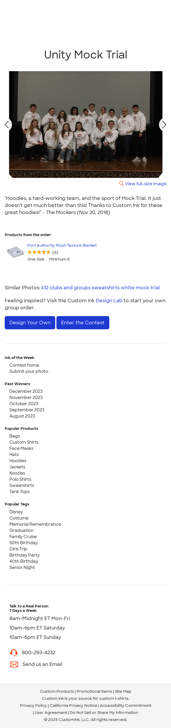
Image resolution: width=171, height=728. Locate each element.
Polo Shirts (20, 479)
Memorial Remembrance (35, 524)
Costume (18, 518)
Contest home (24, 365)
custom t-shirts (113, 698)
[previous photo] (6, 124)
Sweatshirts (21, 485)
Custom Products (57, 691)
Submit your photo (28, 371)
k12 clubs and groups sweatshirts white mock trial (100, 288)
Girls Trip (18, 549)
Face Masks (21, 448)
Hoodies (17, 460)
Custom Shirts (23, 442)
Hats (14, 454)
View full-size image (145, 183)
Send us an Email (42, 664)
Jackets (17, 467)
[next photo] (164, 124)
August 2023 (22, 416)
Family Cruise (23, 536)
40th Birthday (23, 561)
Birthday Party (24, 555)
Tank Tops (19, 491)
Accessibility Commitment (125, 705)
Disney (16, 512)
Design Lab (109, 301)
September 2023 (26, 410)
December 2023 (26, 391)
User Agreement (51, 712)
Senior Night (22, 567)
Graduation (21, 530)
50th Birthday (23, 542)
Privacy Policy (33, 705)
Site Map (123, 691)
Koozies (17, 473)
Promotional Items (94, 691)
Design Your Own (30, 323)
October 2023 (23, 403)
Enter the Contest (83, 323)
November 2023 (26, 397)
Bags (14, 436)
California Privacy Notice (73, 705)
